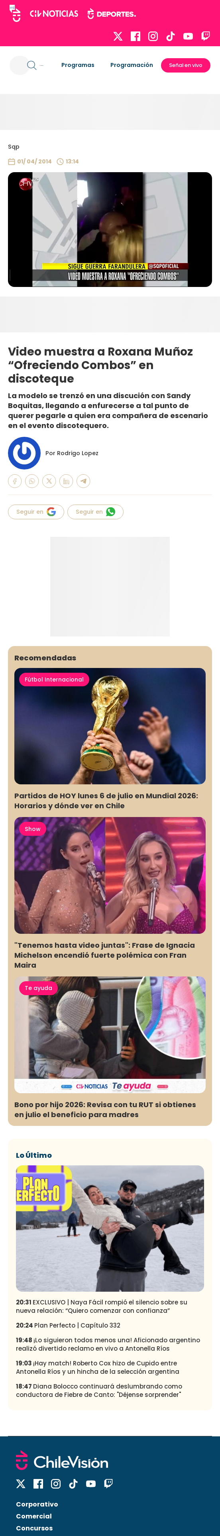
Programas (77, 65)
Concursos (34, 1528)
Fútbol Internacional (54, 680)
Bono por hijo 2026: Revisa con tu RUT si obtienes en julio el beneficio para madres (105, 1110)
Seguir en (36, 512)
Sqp (14, 147)
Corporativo (37, 1504)
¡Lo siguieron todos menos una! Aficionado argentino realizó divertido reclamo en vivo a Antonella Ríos (108, 1344)
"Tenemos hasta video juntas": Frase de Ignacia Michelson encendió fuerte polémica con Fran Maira (104, 955)
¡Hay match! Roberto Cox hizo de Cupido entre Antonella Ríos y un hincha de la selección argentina (97, 1367)
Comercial (34, 1516)
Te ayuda (38, 988)
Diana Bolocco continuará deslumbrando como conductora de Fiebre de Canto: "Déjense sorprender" (99, 1390)
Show (33, 829)
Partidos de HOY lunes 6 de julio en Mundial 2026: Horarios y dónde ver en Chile (106, 801)
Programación (131, 65)
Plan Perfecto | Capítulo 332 (68, 1325)
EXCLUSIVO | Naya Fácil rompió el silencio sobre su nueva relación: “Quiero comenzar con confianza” (101, 1306)
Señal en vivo (185, 65)
